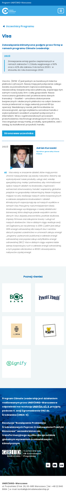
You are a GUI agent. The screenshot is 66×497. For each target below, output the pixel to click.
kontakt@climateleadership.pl (33, 489)
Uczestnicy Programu (20, 26)
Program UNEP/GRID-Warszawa (16, 2)
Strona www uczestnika (18, 133)
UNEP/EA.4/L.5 (41, 406)
